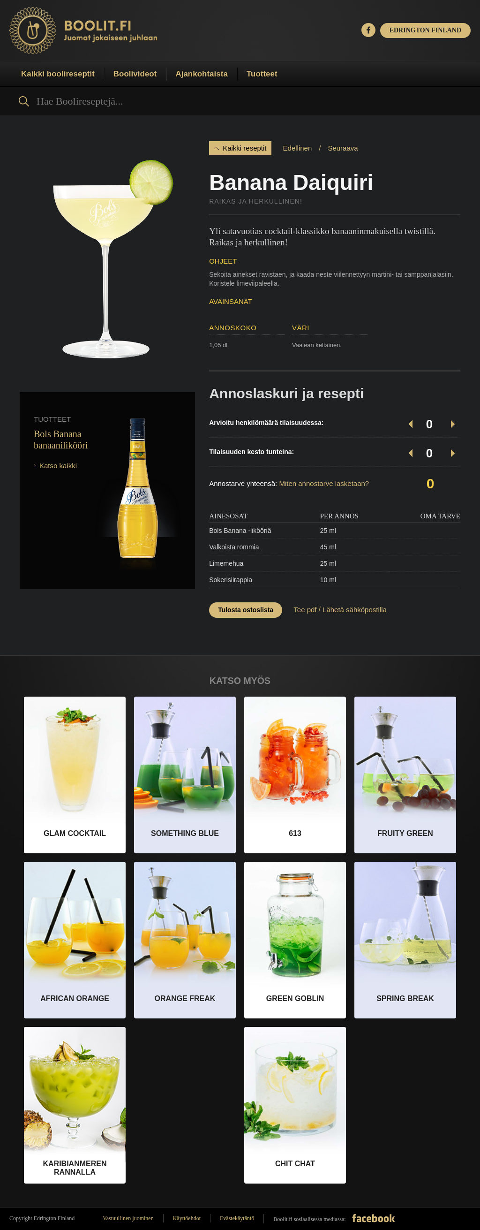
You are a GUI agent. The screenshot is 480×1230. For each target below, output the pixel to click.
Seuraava (343, 148)
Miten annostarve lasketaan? (324, 483)
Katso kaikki (58, 466)
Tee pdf (304, 610)
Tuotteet (262, 73)
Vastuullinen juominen (128, 1218)
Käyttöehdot (187, 1218)
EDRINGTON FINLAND (425, 30)
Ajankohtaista (201, 73)
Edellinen (297, 148)
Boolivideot (135, 73)
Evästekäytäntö (237, 1218)
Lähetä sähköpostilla (354, 610)
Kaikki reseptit (244, 148)
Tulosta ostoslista (245, 610)
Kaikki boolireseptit (58, 73)
